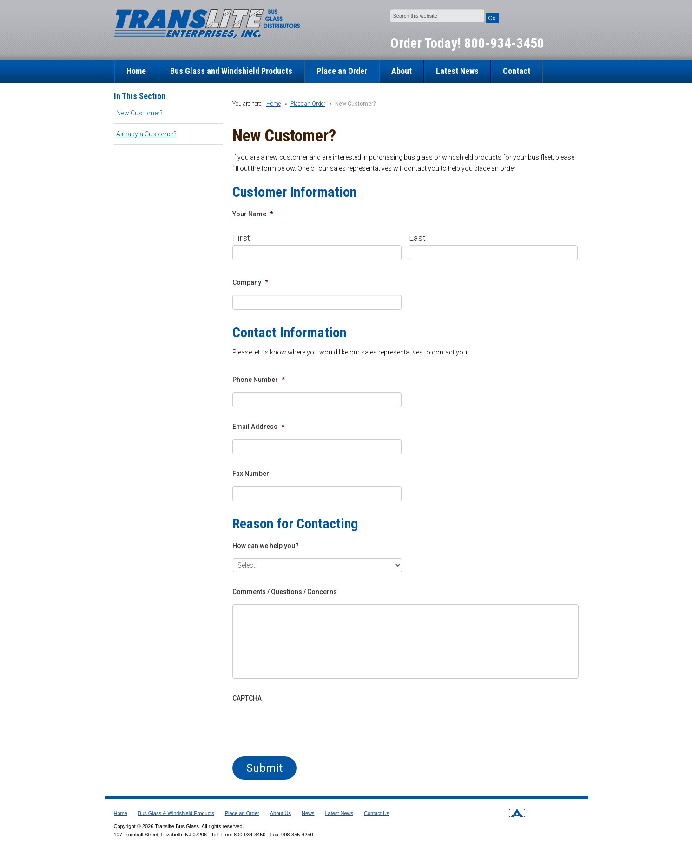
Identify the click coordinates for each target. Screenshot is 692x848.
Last (417, 238)
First (241, 238)
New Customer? (139, 113)
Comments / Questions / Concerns (284, 591)
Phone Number (258, 379)
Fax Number (250, 473)
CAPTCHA (247, 698)
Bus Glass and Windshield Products (231, 71)
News (308, 813)
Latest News (457, 71)
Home (136, 71)
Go (492, 18)
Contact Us (376, 813)
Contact (516, 71)
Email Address (258, 426)
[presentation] (303, 729)
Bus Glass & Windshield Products (176, 813)
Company (250, 282)
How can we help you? (265, 545)
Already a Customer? (146, 134)
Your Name (252, 214)
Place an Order (341, 71)
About (401, 71)
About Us (280, 813)
